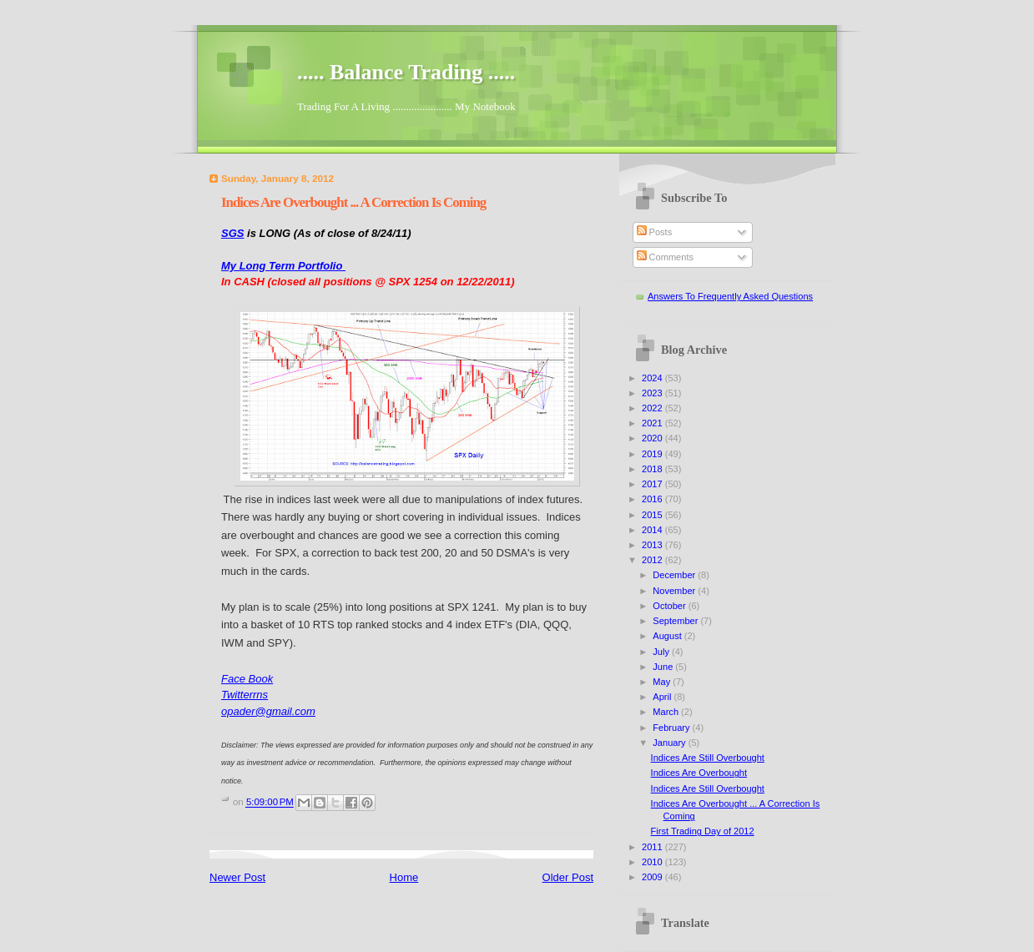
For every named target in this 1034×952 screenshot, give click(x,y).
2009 (653, 877)
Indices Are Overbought (699, 773)
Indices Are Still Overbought (707, 758)
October (670, 606)
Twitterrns (244, 694)
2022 (653, 408)
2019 (653, 454)
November (675, 591)
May (663, 682)
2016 (653, 499)
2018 (653, 469)
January (670, 743)
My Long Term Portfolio (283, 265)
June (664, 667)
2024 (653, 378)
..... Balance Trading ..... (406, 72)
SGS (232, 233)
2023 (653, 393)
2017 (653, 484)
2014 (653, 530)
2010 (653, 862)
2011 (653, 847)
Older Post (567, 877)
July (662, 652)
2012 (653, 560)
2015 (653, 515)
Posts (655, 232)
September (676, 621)
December (675, 575)
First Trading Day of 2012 (702, 831)
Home (404, 877)
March (667, 712)
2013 (653, 545)
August (668, 636)
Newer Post (237, 877)
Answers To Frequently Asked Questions (730, 296)
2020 (653, 438)
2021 (653, 423)
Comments (665, 257)
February (672, 728)
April (663, 697)
